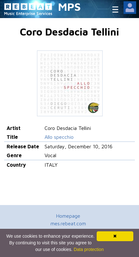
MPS (69, 6)
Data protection (89, 249)
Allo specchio (59, 137)
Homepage (68, 216)
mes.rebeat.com (68, 223)
